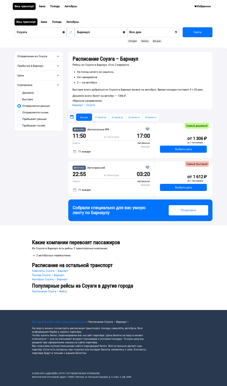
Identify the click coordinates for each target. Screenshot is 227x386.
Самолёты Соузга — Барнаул (50, 270)
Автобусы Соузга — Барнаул (49, 279)
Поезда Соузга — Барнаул (48, 275)
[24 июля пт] (151, 117)
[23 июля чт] (134, 117)
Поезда (56, 22)
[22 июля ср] (117, 117)
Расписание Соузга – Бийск (49, 291)
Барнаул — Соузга (84, 105)
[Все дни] (84, 117)
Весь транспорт (26, 22)
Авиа (44, 22)
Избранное (203, 7)
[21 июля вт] (101, 117)
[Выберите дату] (71, 117)
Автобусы (72, 22)
